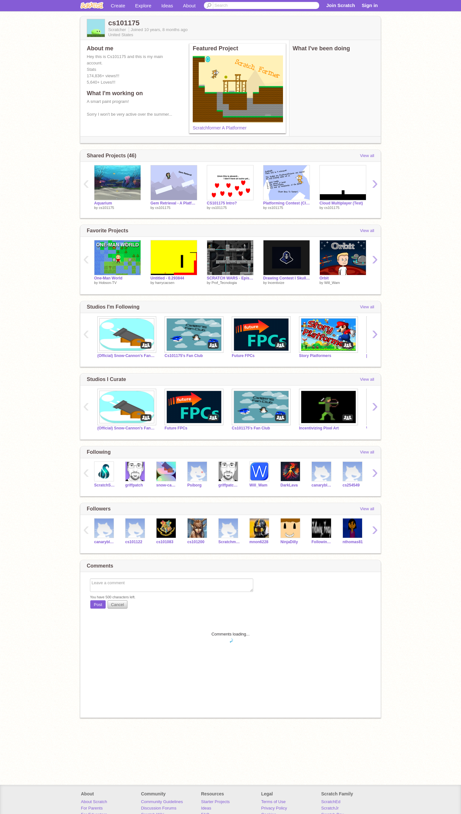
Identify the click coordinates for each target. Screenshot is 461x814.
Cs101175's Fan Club (184, 355)
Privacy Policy (274, 808)
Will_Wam (332, 283)
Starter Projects (215, 801)
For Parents (92, 808)
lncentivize (276, 283)
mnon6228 (258, 542)
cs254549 (351, 485)
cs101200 (195, 542)
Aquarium (103, 203)
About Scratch (94, 801)
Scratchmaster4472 (229, 542)
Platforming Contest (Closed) (286, 203)
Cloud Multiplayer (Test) (341, 203)
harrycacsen (164, 283)
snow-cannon (167, 485)
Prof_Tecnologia (224, 283)
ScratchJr (330, 808)
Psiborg (194, 485)
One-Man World (108, 278)
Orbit (324, 278)
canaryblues (322, 485)
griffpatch (134, 485)
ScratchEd (330, 801)
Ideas (167, 5)
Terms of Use (273, 801)
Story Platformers (315, 355)
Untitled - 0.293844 (167, 278)
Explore (143, 5)
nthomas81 (353, 542)
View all (367, 155)
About (189, 5)
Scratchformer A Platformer (220, 127)
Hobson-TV (108, 283)
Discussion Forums (158, 808)
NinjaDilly (289, 542)
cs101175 (106, 208)
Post (98, 604)
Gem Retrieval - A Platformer (173, 203)
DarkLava (289, 485)
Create (118, 5)
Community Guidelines (162, 801)
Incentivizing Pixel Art (319, 428)
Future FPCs (243, 355)
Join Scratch (340, 5)
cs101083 (164, 542)
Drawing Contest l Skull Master (286, 278)
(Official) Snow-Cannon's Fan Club (126, 355)
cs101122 (133, 542)
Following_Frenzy (322, 542)
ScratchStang (105, 485)
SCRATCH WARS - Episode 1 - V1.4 (230, 278)
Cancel (117, 604)
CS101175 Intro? (222, 203)
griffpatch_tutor (229, 485)
